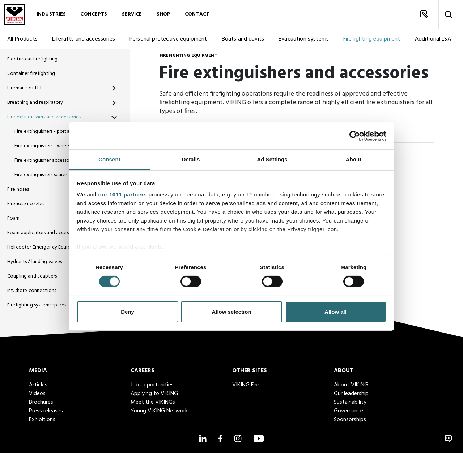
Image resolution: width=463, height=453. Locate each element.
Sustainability (350, 402)
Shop (164, 14)
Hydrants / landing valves (34, 262)
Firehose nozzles (25, 204)
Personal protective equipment (168, 39)
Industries (51, 14)
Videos (37, 393)
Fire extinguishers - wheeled (45, 146)
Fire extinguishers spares (41, 175)
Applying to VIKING (154, 393)
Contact (197, 14)
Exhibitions (42, 419)
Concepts (93, 14)
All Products (22, 39)
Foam (13, 218)
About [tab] (354, 159)
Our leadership (351, 393)
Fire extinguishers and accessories (44, 117)
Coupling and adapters (32, 276)
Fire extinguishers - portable (45, 131)
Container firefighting (31, 73)
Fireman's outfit (24, 88)
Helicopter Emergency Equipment (44, 247)
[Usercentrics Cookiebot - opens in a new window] (354, 135)
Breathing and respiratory (35, 102)
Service (132, 14)
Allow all (335, 312)
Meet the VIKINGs (153, 402)
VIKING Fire (245, 385)
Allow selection (231, 312)
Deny (127, 312)
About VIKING (351, 385)
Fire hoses (18, 189)
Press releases (46, 411)
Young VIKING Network (159, 411)
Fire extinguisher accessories (45, 160)
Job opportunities (152, 385)
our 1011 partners (122, 194)
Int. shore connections (31, 291)
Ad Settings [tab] (272, 159)
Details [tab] (191, 159)
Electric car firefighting (32, 59)
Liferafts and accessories (83, 39)
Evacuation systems (304, 39)
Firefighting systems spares (36, 305)
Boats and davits (243, 39)
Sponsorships (350, 419)
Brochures (41, 402)
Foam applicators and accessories (44, 233)
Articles (38, 385)
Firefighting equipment (371, 39)
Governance (348, 411)
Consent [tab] (109, 159)
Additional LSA (433, 39)
